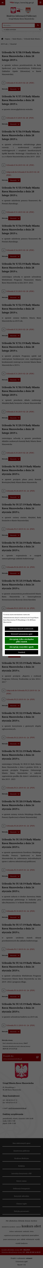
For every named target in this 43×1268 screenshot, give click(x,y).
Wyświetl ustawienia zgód (21, 634)
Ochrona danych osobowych (21, 628)
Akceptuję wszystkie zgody (21, 647)
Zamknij (21, 652)
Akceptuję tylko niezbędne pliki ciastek (21, 640)
